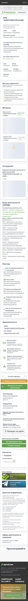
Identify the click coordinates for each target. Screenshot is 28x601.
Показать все (9, 59)
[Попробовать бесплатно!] (13, 595)
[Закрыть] (25, 8)
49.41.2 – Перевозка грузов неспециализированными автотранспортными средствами (12, 243)
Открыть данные (18, 8)
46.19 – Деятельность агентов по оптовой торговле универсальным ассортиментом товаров (12, 223)
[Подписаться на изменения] (14, 381)
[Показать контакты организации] (14, 386)
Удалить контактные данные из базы (10, 574)
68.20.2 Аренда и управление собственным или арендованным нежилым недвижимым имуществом (13, 49)
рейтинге (17, 376)
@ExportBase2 (20, 568)
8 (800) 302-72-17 (7, 572)
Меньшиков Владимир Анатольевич (10, 397)
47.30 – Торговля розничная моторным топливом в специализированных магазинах (13, 237)
